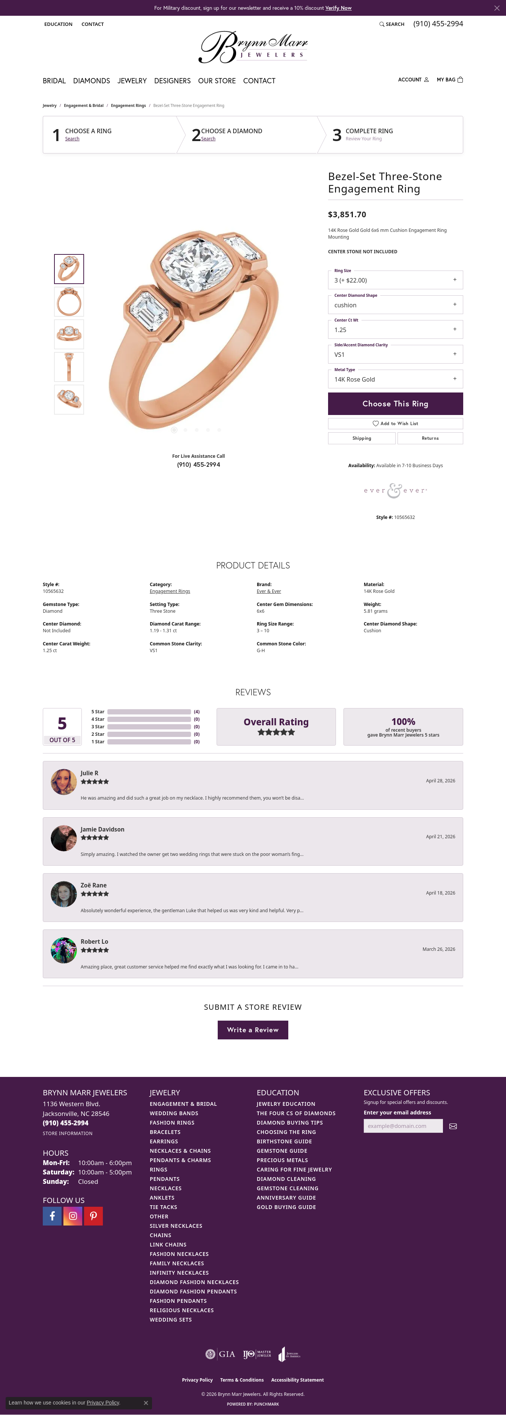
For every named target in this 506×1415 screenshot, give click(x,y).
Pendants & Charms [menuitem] (180, 1160)
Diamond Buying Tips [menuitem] (290, 1122)
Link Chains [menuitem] (168, 1244)
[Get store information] (68, 1133)
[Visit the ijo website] (257, 1354)
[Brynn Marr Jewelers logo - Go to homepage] (253, 46)
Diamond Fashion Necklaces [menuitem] (194, 1282)
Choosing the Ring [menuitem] (286, 1131)
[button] (57, 24)
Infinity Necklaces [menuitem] (179, 1272)
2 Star (98, 734)
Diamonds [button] (91, 80)
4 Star (98, 719)
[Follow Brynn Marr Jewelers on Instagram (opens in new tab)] (72, 1216)
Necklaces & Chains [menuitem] (180, 1150)
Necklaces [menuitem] (166, 1188)
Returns (430, 438)
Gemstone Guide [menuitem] (282, 1150)
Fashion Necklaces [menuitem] (179, 1253)
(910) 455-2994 (198, 464)
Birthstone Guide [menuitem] (284, 1141)
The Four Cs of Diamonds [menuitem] (296, 1113)
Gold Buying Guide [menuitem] (286, 1206)
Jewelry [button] (132, 80)
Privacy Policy (197, 1380)
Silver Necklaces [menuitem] (176, 1225)
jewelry (50, 105)
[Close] (496, 8)
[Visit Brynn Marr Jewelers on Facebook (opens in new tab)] (52, 1216)
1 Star (98, 741)
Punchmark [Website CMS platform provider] (266, 1404)
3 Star (98, 726)
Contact (259, 80)
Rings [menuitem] (158, 1169)
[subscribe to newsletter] (453, 1126)
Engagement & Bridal (84, 105)
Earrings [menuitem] (164, 1141)
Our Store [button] (217, 80)
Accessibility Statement (297, 1380)
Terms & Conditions (242, 1380)
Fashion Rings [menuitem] (172, 1122)
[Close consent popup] (146, 1403)
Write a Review (253, 1029)
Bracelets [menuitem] (165, 1131)
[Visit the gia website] (220, 1354)
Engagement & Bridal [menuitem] (183, 1103)
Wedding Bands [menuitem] (174, 1113)
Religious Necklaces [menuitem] (182, 1310)
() (197, 711)
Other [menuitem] (159, 1216)
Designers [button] (172, 80)
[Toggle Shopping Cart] (450, 79)
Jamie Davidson (103, 829)
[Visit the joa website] (289, 1354)
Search (72, 138)
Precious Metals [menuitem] (282, 1160)
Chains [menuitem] (161, 1235)
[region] (196, 334)
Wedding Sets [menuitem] (171, 1319)
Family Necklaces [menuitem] (177, 1263)
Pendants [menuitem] (165, 1178)
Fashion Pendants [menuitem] (178, 1300)
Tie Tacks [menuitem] (164, 1206)
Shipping (362, 438)
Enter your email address (397, 1112)
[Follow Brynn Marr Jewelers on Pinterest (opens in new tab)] (93, 1216)
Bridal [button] (54, 80)
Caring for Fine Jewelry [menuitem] (294, 1169)
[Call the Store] (66, 1123)
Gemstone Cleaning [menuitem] (288, 1188)
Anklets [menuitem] (162, 1197)
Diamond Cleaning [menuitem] (286, 1178)
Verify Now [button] (338, 7)
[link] (92, 24)
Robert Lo (94, 941)
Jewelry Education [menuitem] (286, 1103)
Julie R (89, 773)
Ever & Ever (269, 591)
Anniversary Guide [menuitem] (286, 1197)
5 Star (98, 711)
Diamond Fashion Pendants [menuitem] (193, 1291)
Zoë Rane (94, 885)
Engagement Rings (128, 105)
